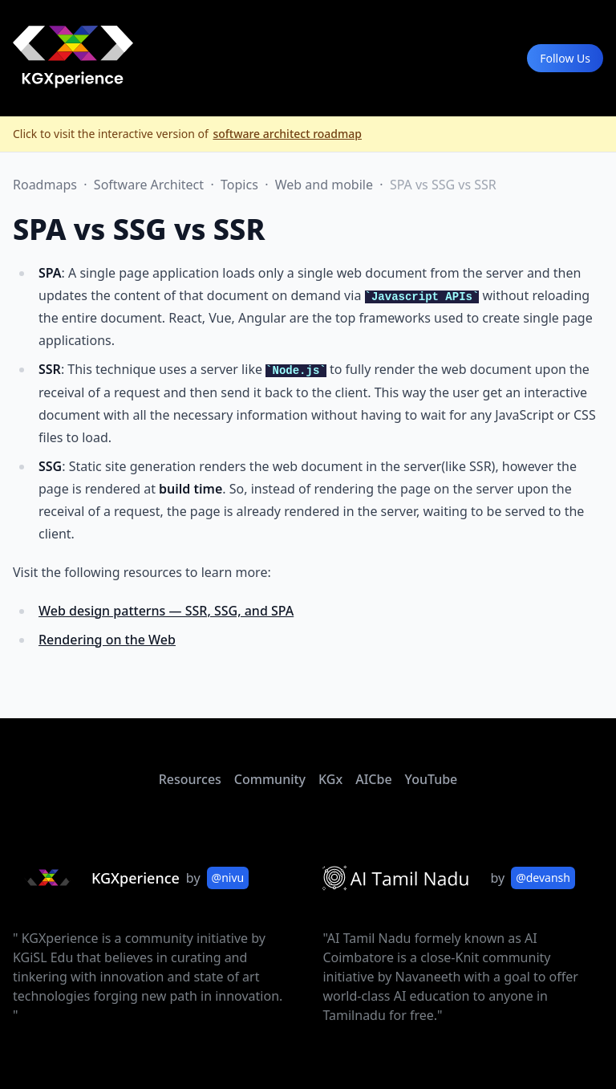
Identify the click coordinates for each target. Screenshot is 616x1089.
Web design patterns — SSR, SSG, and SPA (166, 611)
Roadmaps (46, 184)
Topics (241, 184)
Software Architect (150, 184)
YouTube (431, 779)
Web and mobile (325, 184)
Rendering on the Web (107, 639)
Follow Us (565, 58)
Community (270, 779)
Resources (190, 779)
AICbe (373, 779)
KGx (330, 779)
